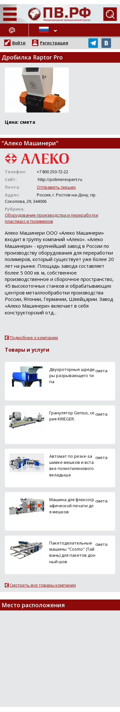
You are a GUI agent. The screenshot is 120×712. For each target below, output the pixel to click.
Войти (19, 43)
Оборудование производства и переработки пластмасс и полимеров (51, 218)
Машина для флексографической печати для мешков (71, 506)
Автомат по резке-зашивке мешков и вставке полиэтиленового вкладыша (71, 465)
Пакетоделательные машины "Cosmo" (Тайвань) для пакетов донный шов (72, 552)
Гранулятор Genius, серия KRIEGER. (71, 416)
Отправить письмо (56, 187)
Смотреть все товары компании (43, 585)
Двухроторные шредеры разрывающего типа (72, 375)
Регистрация (54, 43)
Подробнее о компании (34, 337)
